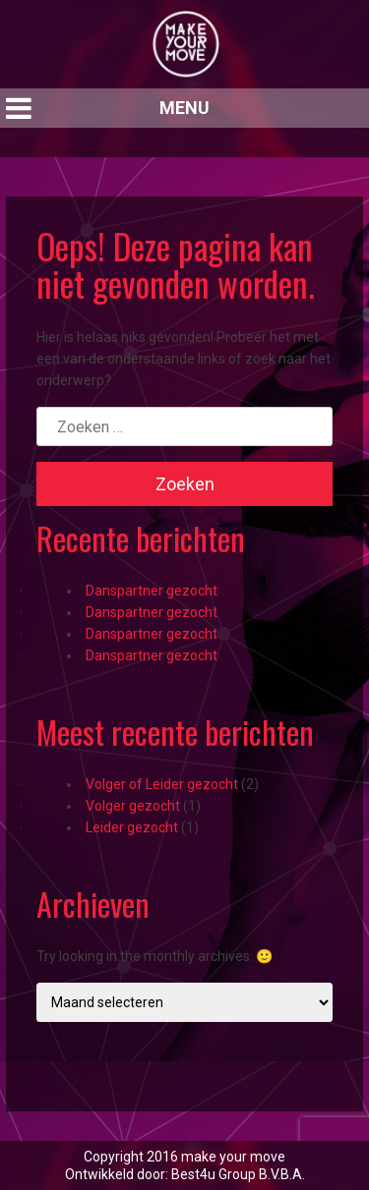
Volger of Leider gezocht (162, 784)
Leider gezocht (132, 827)
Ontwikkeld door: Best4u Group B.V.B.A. (185, 1174)
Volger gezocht (133, 806)
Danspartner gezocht (151, 590)
